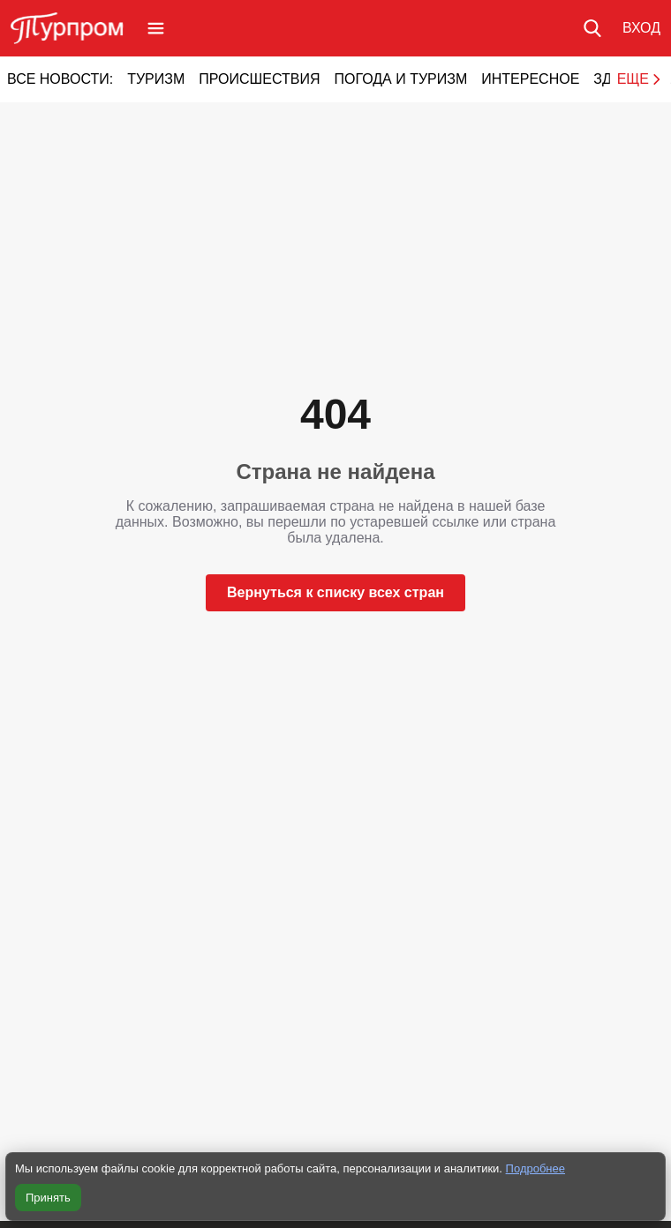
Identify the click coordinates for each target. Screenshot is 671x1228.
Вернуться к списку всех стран (335, 592)
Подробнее (535, 1168)
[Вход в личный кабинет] (641, 28)
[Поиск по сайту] (592, 28)
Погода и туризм (400, 78)
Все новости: (60, 78)
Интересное (530, 78)
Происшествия (259, 78)
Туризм (156, 78)
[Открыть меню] (155, 28)
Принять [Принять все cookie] (48, 1197)
